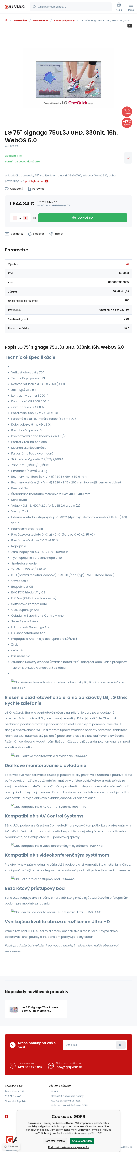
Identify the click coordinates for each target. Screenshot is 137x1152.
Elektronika (20, 20)
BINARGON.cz (125, 1147)
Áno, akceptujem (82, 1141)
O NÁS (54, 1091)
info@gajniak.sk (69, 1067)
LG (128, 158)
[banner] (15, 7)
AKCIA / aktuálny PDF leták (65, 1100)
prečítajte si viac (34, 181)
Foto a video (40, 20)
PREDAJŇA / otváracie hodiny (67, 1096)
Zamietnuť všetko (55, 1141)
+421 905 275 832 (29, 1067)
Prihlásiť (121, 1045)
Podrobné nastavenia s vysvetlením (68, 1147)
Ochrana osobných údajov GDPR (69, 1105)
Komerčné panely (64, 20)
